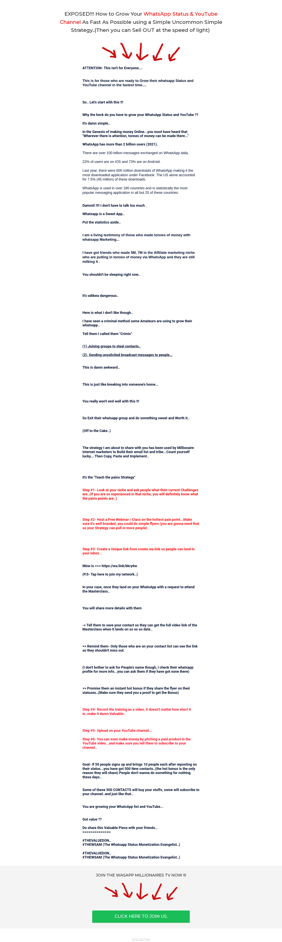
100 (109, 153)
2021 (151, 144)
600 (119, 170)
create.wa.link (149, 549)
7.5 (90, 179)
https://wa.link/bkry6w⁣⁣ (119, 566)
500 (128, 769)
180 (126, 188)
